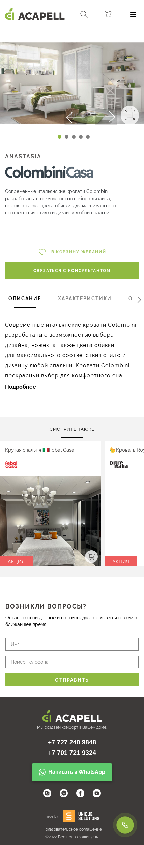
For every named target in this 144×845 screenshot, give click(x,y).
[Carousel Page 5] (88, 137)
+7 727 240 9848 (72, 742)
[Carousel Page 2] (66, 137)
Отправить (72, 680)
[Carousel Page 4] (81, 137)
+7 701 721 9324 (72, 752)
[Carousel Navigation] (72, 31)
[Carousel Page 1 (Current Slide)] (59, 137)
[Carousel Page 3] (74, 137)
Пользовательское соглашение (72, 829)
